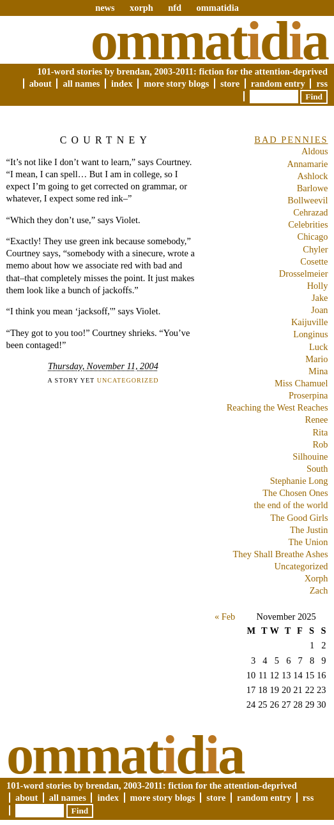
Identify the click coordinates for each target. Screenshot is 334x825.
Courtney (105, 140)
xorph (141, 8)
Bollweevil (307, 200)
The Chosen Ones (295, 493)
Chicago (313, 236)
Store (229, 83)
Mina (318, 371)
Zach (319, 590)
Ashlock (313, 176)
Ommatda (209, 40)
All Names (81, 83)
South (317, 469)
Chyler (315, 249)
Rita (320, 432)
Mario (316, 359)
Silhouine (310, 456)
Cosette (314, 261)
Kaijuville (309, 322)
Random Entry (278, 83)
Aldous (314, 151)
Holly (317, 286)
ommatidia (217, 8)
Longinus (310, 334)
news (104, 8)
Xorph (316, 578)
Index (122, 83)
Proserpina (308, 395)
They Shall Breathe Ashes (280, 554)
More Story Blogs (176, 83)
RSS (322, 83)
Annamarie (307, 164)
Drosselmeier (303, 273)
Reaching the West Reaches (277, 407)
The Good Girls (299, 518)
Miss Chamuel (301, 383)
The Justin (309, 530)
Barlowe (312, 188)
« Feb (225, 616)
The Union (308, 542)
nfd (174, 8)
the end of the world (291, 505)
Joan (319, 310)
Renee (316, 419)
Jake (320, 298)
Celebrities (308, 224)
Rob (320, 444)
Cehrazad (310, 212)
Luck (318, 347)
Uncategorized (128, 380)
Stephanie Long (299, 481)
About (40, 83)
